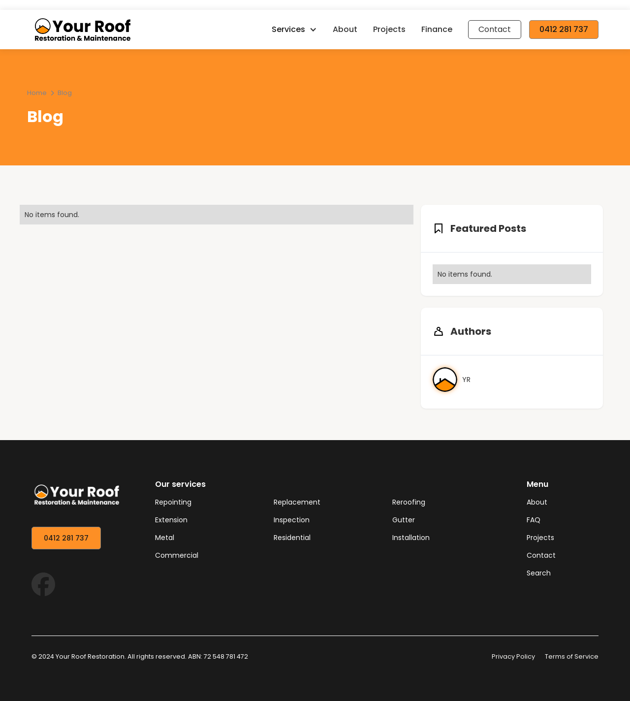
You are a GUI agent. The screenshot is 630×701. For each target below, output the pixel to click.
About (345, 29)
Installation (411, 537)
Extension (171, 520)
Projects (389, 29)
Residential (292, 537)
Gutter (403, 520)
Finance (436, 29)
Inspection (292, 520)
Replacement (297, 502)
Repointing (173, 502)
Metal (164, 537)
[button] (294, 29)
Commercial (176, 555)
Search (539, 573)
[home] (148, 29)
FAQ (533, 520)
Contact (494, 29)
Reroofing (408, 502)
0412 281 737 (563, 29)
